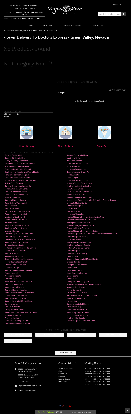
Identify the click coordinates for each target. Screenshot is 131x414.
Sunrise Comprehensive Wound (17, 323)
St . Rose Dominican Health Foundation (20, 180)
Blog (60, 371)
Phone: (6, 117)
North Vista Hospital (75, 166)
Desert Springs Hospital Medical (18, 169)
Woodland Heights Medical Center (80, 225)
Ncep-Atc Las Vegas (74, 307)
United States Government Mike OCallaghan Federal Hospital (91, 200)
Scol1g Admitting (73, 175)
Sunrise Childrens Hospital (15, 200)
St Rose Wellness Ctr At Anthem (79, 183)
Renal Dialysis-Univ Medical (16, 203)
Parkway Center (11, 222)
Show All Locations (65, 353)
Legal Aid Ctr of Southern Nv (16, 194)
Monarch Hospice (12, 231)
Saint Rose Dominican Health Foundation (21, 163)
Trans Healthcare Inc (75, 270)
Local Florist (63, 381)
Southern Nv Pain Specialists (16, 321)
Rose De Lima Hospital (14, 197)
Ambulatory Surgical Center (78, 312)
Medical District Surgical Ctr (16, 220)
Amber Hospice (11, 205)
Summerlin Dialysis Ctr (76, 298)
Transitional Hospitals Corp (78, 309)
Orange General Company (77, 264)
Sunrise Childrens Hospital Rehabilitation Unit (85, 217)
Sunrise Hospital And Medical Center (81, 321)
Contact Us (98, 25)
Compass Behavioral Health (16, 191)
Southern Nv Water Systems (16, 228)
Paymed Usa (72, 301)
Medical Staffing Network (15, 217)
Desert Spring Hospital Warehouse (19, 259)
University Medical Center (77, 203)
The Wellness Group (75, 189)
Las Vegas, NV (81, 335)
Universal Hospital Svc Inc (15, 250)
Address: (7, 114)
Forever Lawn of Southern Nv (16, 262)
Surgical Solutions (12, 208)
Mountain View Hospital (14, 287)
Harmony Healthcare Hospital (17, 175)
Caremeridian (72, 256)
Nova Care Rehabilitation (77, 293)
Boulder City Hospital (13, 155)
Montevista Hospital (75, 205)
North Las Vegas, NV (113, 335)
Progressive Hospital (13, 276)
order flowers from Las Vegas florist (89, 101)
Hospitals (62, 376)
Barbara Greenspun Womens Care (18, 186)
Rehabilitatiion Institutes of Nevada (19, 281)
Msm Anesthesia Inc (13, 315)
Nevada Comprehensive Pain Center (81, 220)
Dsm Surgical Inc (73, 211)
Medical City (71, 278)
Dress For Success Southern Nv (79, 191)
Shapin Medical (73, 267)
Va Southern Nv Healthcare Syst (17, 211)
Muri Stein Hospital (12, 307)
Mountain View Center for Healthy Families (84, 284)
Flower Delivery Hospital (20, 30)
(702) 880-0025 (29, 8)
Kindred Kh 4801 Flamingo (15, 264)
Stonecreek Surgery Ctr (14, 256)
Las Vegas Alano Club (75, 214)
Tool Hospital (72, 208)
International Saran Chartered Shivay (82, 295)
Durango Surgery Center (15, 245)
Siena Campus (72, 177)
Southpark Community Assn (78, 281)
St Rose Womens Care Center (16, 189)
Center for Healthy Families (78, 228)
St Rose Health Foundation (77, 163)
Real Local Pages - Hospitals (16, 290)
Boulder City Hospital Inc (15, 158)
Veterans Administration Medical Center (21, 312)
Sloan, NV (18, 340)
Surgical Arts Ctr (11, 253)
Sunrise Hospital (73, 250)
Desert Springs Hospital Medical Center (83, 259)
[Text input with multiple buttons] (109, 14)
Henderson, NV (49, 335)
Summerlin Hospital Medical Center (19, 301)
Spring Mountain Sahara (14, 309)
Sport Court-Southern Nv (77, 273)
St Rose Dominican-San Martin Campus (20, 248)
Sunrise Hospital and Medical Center (19, 234)
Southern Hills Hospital (76, 318)
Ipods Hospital (72, 276)
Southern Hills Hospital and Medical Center (22, 172)
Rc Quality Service (74, 239)
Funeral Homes (64, 379)
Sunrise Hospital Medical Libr (16, 236)
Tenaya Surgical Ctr (74, 290)
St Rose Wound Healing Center (17, 166)
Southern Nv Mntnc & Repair (16, 242)
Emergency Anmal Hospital (16, 214)
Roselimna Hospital (74, 161)
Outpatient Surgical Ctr (14, 267)
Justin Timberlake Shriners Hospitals (19, 293)
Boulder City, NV (17, 335)
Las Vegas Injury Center (76, 169)
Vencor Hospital (11, 273)
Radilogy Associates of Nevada (79, 222)
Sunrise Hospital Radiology (77, 236)
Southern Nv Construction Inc (79, 186)
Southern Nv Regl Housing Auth (79, 197)
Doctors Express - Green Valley (44, 30)
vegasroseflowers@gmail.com (29, 386)
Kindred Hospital (73, 262)
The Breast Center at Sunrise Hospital (20, 239)
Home (30, 25)
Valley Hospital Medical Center (17, 225)
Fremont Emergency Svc (14, 284)
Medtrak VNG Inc (73, 158)
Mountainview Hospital (76, 194)
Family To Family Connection (16, 161)
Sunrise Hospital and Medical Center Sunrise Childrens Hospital (92, 234)
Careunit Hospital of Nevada (78, 304)
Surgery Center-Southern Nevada (18, 270)
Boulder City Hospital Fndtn (78, 155)
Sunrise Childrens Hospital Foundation (82, 231)
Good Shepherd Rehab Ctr (77, 315)
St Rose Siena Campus (14, 183)
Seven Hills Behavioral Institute (17, 177)
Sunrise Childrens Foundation (79, 242)
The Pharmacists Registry (77, 253)
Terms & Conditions (65, 368)
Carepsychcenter (11, 304)
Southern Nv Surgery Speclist (78, 245)
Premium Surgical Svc (13, 318)
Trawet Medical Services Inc (16, 295)
